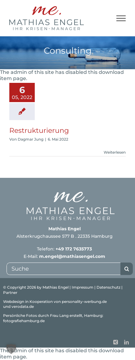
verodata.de (22, 306)
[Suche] (63, 269)
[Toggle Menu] (121, 18)
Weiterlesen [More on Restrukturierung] (115, 152)
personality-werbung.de (84, 301)
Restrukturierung (39, 130)
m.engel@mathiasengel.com (72, 256)
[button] (11, 349)
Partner (10, 292)
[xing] (115, 342)
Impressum (82, 287)
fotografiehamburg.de (24, 320)
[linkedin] (126, 342)
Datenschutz (108, 287)
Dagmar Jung (30, 139)
